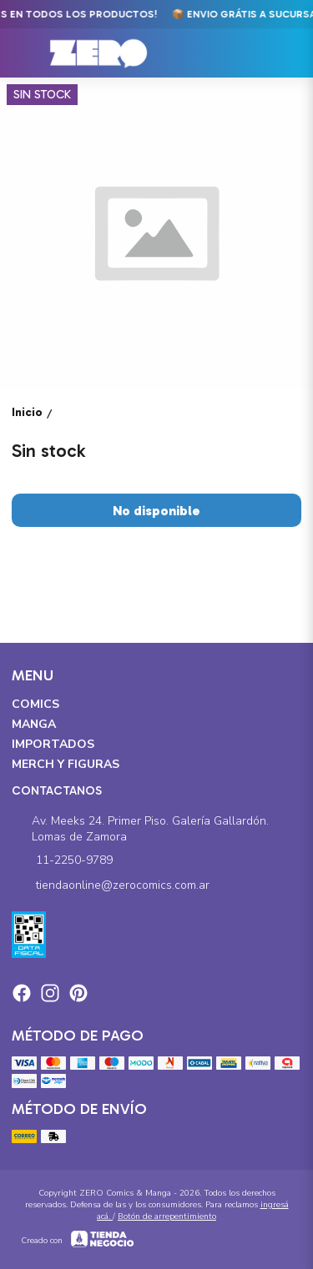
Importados (53, 744)
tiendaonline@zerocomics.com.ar (111, 885)
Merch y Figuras (65, 764)
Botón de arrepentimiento (167, 1216)
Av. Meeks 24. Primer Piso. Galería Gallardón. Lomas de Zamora (140, 829)
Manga (34, 724)
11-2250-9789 (62, 860)
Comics (35, 704)
